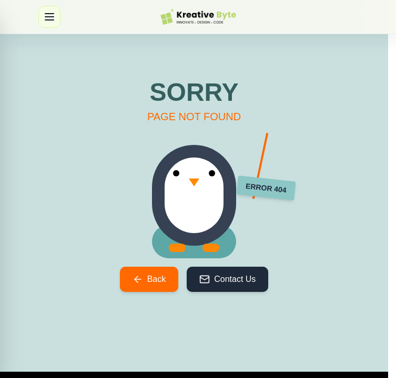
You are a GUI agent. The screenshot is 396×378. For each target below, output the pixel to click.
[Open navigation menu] (49, 17)
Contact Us (227, 279)
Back (149, 279)
